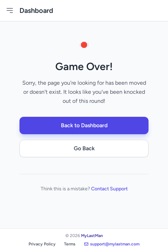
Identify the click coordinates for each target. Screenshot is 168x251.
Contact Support (109, 189)
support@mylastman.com (111, 244)
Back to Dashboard (84, 125)
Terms (69, 244)
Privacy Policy (42, 244)
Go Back (84, 148)
